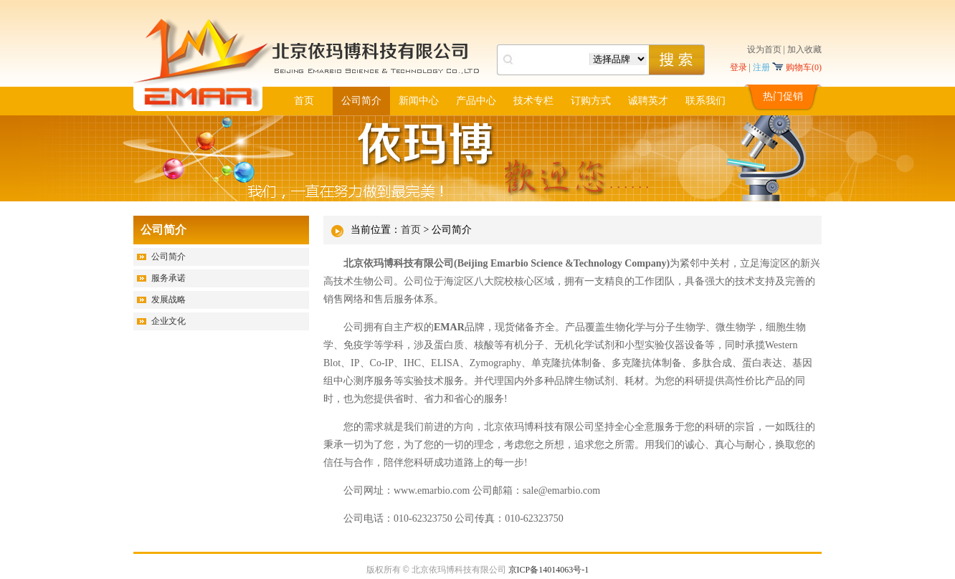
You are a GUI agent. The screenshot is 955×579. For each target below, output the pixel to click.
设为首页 (764, 49)
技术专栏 (533, 100)
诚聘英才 (648, 100)
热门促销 (783, 96)
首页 (304, 100)
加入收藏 (804, 49)
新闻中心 (419, 100)
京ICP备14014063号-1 (548, 570)
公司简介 (361, 100)
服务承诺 (168, 278)
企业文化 (168, 321)
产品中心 (476, 100)
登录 (738, 67)
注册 (761, 67)
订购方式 (591, 100)
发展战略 (168, 300)
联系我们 (705, 100)
